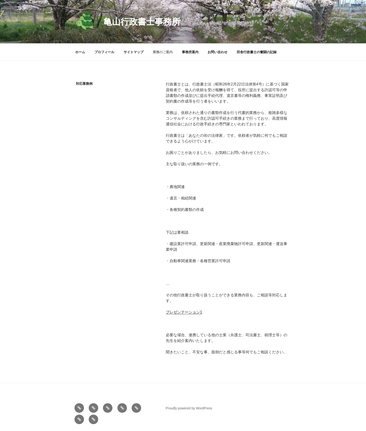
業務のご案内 (163, 52)
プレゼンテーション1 (184, 312)
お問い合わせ (217, 52)
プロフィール (104, 52)
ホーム (80, 52)
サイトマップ (134, 52)
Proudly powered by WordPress (189, 408)
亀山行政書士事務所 (141, 22)
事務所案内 (190, 52)
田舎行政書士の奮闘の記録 (257, 52)
